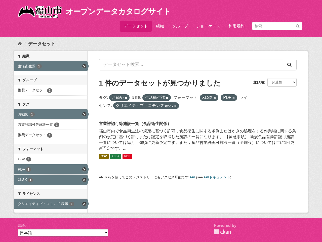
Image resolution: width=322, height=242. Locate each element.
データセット (136, 26)
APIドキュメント (217, 177)
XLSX (115, 156)
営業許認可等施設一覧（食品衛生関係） (135, 124)
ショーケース (208, 26)
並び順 (258, 82)
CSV (104, 156)
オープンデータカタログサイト (118, 11)
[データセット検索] (277, 26)
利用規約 (236, 26)
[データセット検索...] (191, 64)
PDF (127, 156)
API (192, 177)
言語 (21, 225)
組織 (160, 26)
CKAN (222, 231)
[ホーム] (20, 43)
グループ (180, 26)
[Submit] (298, 25)
